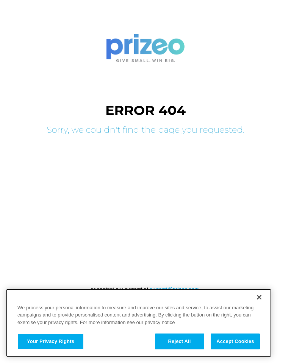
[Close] (259, 297)
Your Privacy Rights (50, 341)
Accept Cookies (235, 341)
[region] (138, 323)
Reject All (179, 341)
